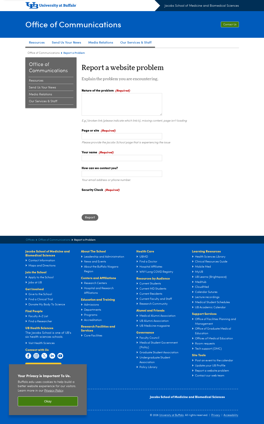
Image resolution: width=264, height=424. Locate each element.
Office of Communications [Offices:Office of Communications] (44, 53)
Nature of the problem (98, 90)
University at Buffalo (171, 415)
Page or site (90, 130)
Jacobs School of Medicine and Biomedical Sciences (202, 5)
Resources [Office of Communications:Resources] (36, 80)
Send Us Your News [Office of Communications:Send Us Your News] (42, 87)
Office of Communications (73, 24)
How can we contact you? (100, 168)
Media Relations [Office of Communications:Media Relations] (40, 94)
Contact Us (229, 24)
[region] (48, 389)
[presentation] (115, 201)
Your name (89, 152)
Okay (48, 401)
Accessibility (231, 415)
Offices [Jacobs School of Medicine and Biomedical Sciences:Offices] (30, 240)
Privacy (215, 415)
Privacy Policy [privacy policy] (53, 390)
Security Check (92, 189)
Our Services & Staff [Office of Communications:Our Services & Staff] (43, 101)
